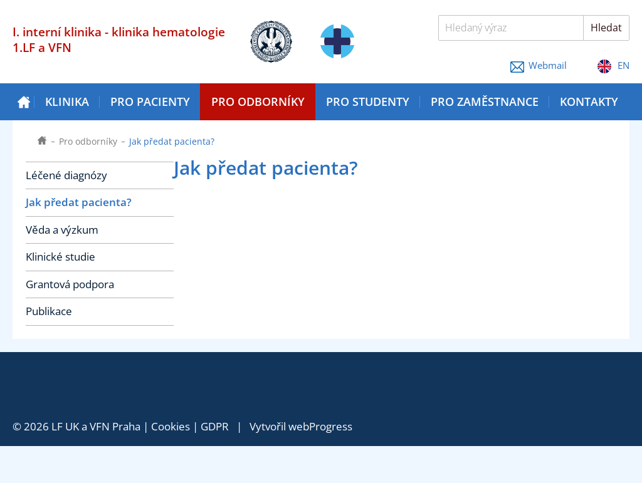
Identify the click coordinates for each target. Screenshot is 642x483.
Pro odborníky (258, 101)
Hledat (606, 27)
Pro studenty (367, 101)
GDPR (215, 426)
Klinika (67, 101)
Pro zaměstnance (485, 101)
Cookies (170, 426)
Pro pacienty (150, 101)
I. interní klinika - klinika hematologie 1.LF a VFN (119, 39)
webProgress (320, 426)
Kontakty (589, 101)
